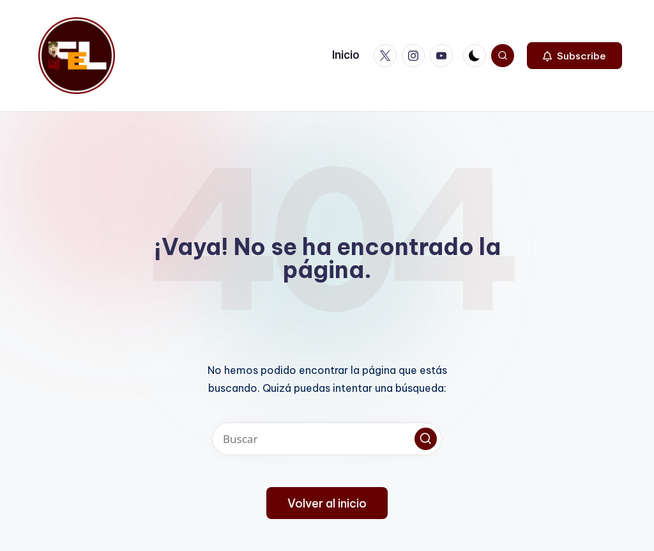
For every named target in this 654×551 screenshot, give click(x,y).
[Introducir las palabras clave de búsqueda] (327, 439)
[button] (574, 55)
